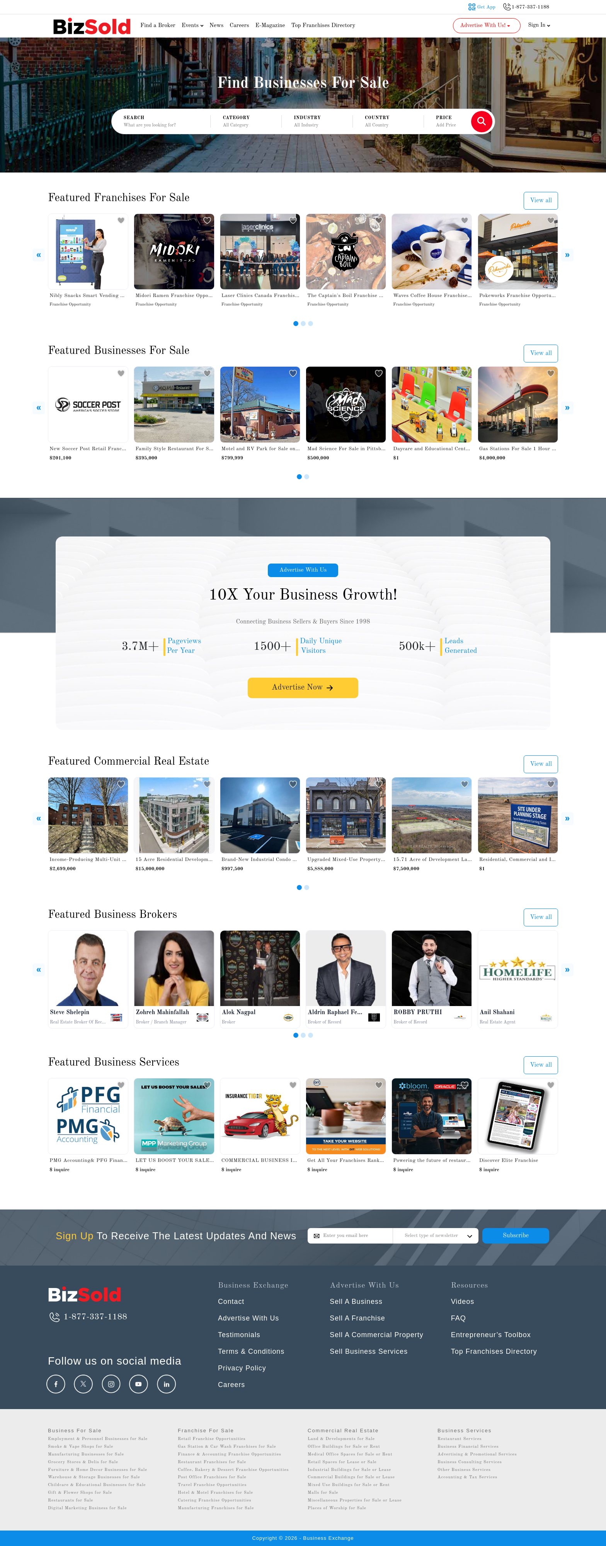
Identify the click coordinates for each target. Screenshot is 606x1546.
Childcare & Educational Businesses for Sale (97, 1485)
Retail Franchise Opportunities (212, 1439)
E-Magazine (270, 26)
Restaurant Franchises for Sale (212, 1462)
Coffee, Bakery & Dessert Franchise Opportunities (233, 1470)
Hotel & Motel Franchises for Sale (215, 1493)
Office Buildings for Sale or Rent (344, 1447)
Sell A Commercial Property (377, 1335)
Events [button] (194, 26)
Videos (463, 1301)
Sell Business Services (369, 1351)
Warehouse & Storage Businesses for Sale (94, 1477)
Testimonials (239, 1335)
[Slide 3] (310, 323)
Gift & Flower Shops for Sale (80, 1493)
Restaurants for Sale (70, 1500)
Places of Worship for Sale (337, 1508)
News (216, 26)
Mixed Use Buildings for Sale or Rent (349, 1485)
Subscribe (516, 1236)
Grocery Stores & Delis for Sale (83, 1462)
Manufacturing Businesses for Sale (86, 1454)
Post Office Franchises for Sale (212, 1477)
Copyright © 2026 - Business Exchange (303, 1538)
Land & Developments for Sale (341, 1439)
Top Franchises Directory (323, 26)
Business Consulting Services (469, 1462)
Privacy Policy (242, 1368)
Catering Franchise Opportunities (215, 1500)
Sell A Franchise (358, 1318)
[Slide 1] (295, 323)
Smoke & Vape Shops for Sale (80, 1447)
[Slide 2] (303, 323)
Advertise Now (303, 689)
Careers (239, 26)
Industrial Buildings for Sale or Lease (349, 1470)
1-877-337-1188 (87, 1317)
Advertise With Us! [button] (486, 25)
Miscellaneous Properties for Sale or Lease (355, 1500)
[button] (246, 122)
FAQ (458, 1318)
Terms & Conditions (251, 1351)
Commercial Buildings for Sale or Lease (351, 1477)
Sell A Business (356, 1301)
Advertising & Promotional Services (477, 1454)
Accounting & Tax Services (467, 1477)
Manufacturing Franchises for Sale (216, 1508)
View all (541, 201)
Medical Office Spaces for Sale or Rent (350, 1454)
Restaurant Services (459, 1439)
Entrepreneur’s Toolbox (491, 1335)
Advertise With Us (303, 570)
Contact (231, 1301)
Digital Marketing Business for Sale (87, 1508)
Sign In (539, 25)
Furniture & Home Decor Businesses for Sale (97, 1470)
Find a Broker (157, 26)
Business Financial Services (468, 1447)
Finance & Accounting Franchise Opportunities (229, 1454)
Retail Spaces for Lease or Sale (342, 1462)
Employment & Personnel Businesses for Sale (98, 1439)
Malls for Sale (323, 1493)
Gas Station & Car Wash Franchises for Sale (227, 1447)
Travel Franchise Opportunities (212, 1485)
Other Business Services (464, 1470)
